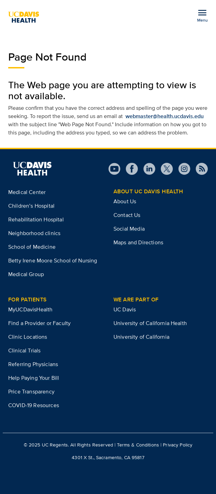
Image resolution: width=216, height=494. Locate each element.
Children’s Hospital (31, 206)
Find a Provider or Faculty (39, 323)
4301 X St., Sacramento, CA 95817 (108, 457)
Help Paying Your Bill (33, 378)
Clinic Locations (27, 337)
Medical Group (26, 274)
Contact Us (127, 215)
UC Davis (124, 309)
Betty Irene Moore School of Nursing (52, 260)
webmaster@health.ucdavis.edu (164, 116)
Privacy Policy (177, 444)
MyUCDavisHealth (30, 309)
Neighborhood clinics (34, 233)
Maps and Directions (138, 242)
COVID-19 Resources (33, 405)
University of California (141, 337)
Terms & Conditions (138, 444)
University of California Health (150, 323)
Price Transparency (31, 391)
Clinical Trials (24, 350)
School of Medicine (32, 247)
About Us (124, 201)
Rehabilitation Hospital (36, 219)
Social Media (129, 229)
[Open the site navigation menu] (202, 15)
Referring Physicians (33, 364)
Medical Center (27, 192)
